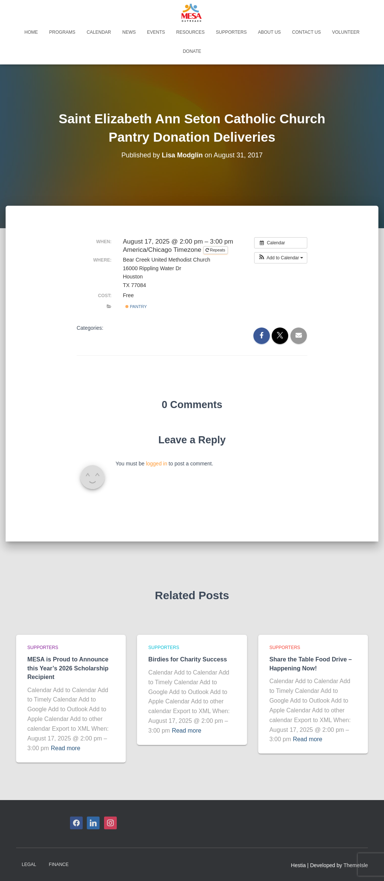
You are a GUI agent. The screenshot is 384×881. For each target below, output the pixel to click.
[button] (281, 258)
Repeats (215, 250)
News (129, 32)
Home (31, 32)
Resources (190, 32)
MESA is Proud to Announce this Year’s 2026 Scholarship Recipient (67, 667)
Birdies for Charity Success (187, 659)
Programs (62, 32)
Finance (59, 863)
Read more (65, 747)
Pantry (136, 306)
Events (156, 32)
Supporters (231, 32)
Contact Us (306, 32)
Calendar (98, 32)
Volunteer (345, 32)
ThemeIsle (356, 864)
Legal (29, 863)
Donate (192, 51)
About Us (269, 32)
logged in (156, 464)
